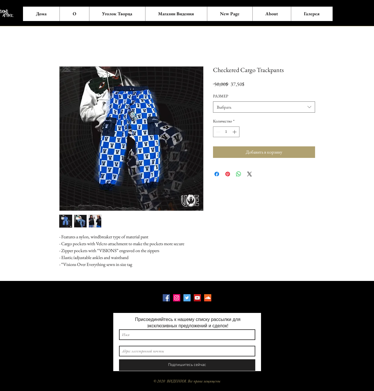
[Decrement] (217, 132)
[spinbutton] (226, 132)
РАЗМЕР (220, 96)
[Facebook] (166, 297)
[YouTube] (197, 297)
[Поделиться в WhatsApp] (238, 174)
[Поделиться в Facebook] (216, 174)
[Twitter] (187, 297)
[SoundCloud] (207, 297)
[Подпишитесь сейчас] (187, 365)
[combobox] (264, 107)
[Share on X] (249, 174)
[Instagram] (176, 297)
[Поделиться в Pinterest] (227, 174)
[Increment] (235, 132)
